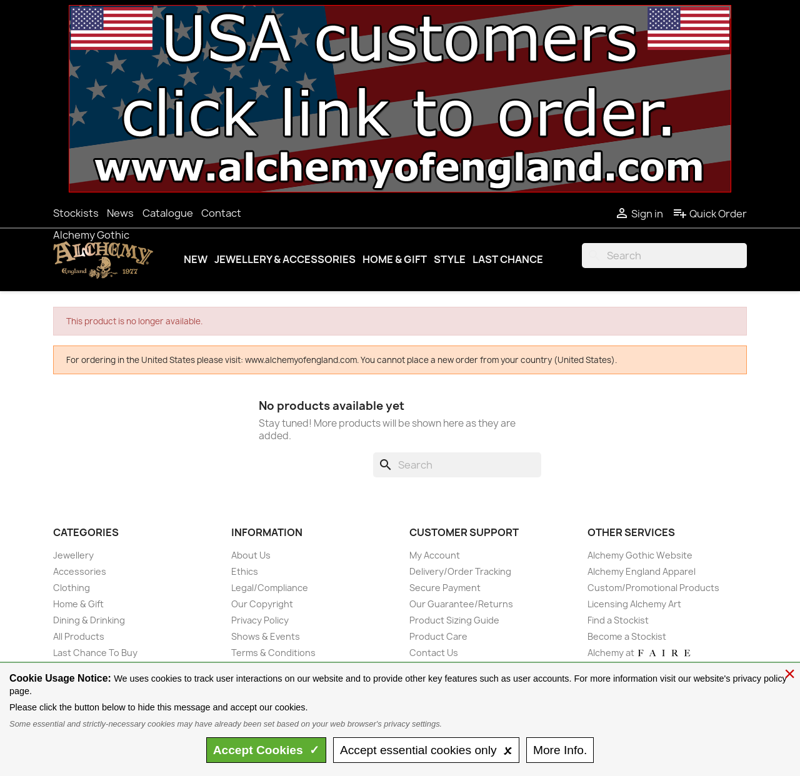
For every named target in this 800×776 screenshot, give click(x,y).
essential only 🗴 (426, 750)
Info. (560, 750)
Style (450, 259)
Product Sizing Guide (454, 620)
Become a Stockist (627, 636)
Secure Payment (445, 588)
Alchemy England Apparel (642, 571)
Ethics (244, 571)
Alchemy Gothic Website (640, 555)
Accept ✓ (266, 750)
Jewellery (73, 555)
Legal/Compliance (269, 588)
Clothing (71, 588)
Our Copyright (262, 604)
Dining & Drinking (89, 620)
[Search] (664, 255)
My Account (434, 555)
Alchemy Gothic (91, 235)
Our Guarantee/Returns (461, 604)
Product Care (438, 636)
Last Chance (507, 259)
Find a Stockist (618, 620)
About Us (251, 555)
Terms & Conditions (273, 653)
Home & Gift (394, 259)
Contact (221, 213)
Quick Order (709, 214)
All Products (78, 636)
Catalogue (167, 213)
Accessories (79, 571)
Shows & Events (265, 636)
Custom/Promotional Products (653, 588)
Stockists (76, 213)
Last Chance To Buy (95, 653)
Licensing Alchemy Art (634, 604)
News (120, 213)
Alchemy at (640, 653)
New (196, 259)
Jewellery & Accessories (285, 259)
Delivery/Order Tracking (460, 571)
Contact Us (433, 653)
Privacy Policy (260, 620)
